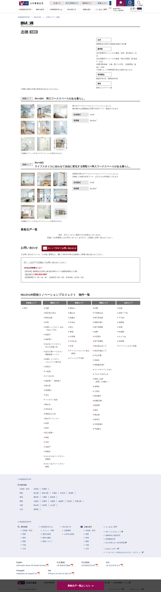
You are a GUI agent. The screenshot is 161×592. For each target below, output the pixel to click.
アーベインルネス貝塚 (127, 346)
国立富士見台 (50, 313)
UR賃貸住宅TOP (24, 17)
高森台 (72, 318)
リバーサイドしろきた (103, 369)
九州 (24, 549)
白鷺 (96, 308)
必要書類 (67, 530)
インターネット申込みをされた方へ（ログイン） (124, 552)
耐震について (47, 541)
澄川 (25, 308)
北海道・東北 (27, 530)
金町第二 (48, 339)
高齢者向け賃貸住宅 (113, 535)
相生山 (72, 308)
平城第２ (97, 429)
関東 (24, 534)
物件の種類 (47, 538)
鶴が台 (48, 404)
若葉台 (48, 451)
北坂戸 (48, 447)
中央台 (72, 322)
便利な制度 (47, 534)
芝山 (47, 395)
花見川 (48, 367)
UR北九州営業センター (33, 268)
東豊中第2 (98, 322)
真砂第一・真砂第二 (53, 381)
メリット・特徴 (48, 530)
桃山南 (97, 415)
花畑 (47, 308)
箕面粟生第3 (99, 365)
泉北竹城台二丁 (100, 351)
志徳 (120, 308)
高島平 (48, 335)
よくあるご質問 (111, 527)
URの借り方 (66, 527)
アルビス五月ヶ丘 (101, 374)
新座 (47, 437)
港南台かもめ (50, 414)
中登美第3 (98, 424)
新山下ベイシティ (52, 419)
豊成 (71, 332)
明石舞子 (97, 396)
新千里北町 (98, 318)
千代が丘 (73, 341)
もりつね (122, 336)
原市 (47, 428)
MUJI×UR (37, 17)
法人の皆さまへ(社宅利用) (116, 543)
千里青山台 (98, 313)
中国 (24, 545)
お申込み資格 (69, 534)
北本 (47, 442)
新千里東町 (98, 341)
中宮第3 (97, 336)
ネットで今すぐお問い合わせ (62, 248)
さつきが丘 (49, 376)
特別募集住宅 (110, 539)
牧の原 (48, 386)
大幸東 (72, 336)
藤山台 (72, 313)
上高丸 (97, 391)
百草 (47, 322)
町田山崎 (48, 318)
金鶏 (120, 327)
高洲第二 (48, 390)
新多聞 (97, 405)
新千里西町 (98, 327)
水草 (71, 346)
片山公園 (97, 355)
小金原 (48, 371)
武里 (47, 423)
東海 (24, 538)
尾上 (71, 327)
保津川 (97, 419)
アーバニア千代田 (77, 358)
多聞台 (97, 386)
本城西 (121, 332)
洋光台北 (48, 409)
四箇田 (121, 322)
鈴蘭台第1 (98, 401)
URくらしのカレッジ (114, 532)
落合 (96, 410)
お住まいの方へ (112, 549)
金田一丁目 (123, 313)
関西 (24, 541)
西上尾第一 (49, 433)
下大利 (121, 318)
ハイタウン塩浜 (51, 400)
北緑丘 (97, 360)
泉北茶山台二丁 (100, 346)
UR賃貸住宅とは (47, 527)
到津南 (121, 341)
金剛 (96, 332)
